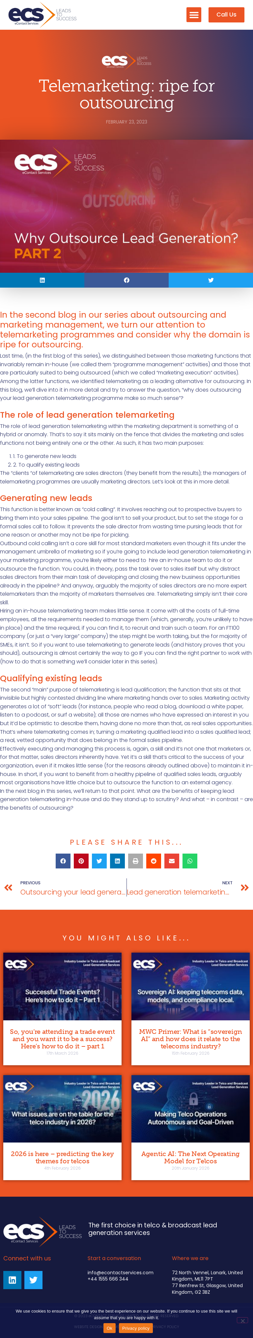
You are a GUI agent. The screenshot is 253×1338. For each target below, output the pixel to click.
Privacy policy (136, 1328)
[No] (242, 1320)
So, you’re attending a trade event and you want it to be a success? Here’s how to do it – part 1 (62, 1039)
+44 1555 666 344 (108, 1279)
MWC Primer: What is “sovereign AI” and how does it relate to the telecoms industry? (190, 1039)
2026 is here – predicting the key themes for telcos (62, 1157)
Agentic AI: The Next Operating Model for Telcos (190, 1157)
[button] (193, 14)
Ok (109, 1328)
